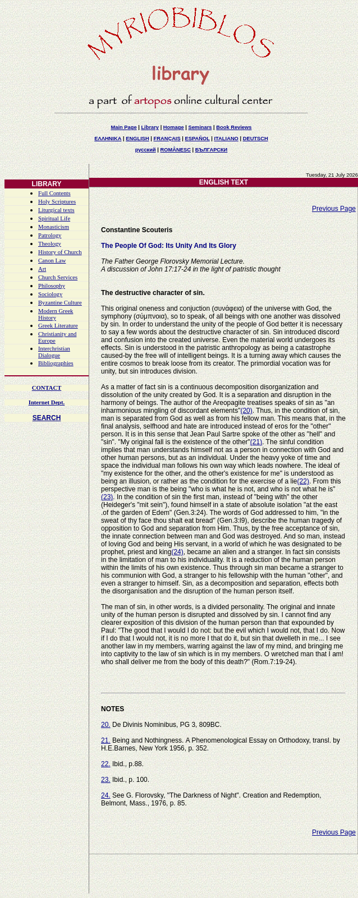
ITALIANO (226, 138)
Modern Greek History (55, 314)
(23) (107, 497)
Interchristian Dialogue (54, 352)
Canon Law (52, 260)
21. (106, 740)
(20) (246, 411)
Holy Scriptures (57, 202)
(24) (177, 552)
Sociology (50, 294)
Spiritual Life (54, 218)
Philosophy (51, 286)
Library (150, 127)
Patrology (49, 235)
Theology (49, 244)
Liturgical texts (56, 210)
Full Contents (54, 193)
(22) (303, 481)
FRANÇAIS (166, 138)
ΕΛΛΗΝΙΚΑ (107, 138)
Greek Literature (58, 326)
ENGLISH (137, 138)
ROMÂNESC (175, 150)
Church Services (57, 277)
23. (106, 780)
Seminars (200, 127)
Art (42, 269)
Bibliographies (56, 363)
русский (145, 150)
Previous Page (334, 209)
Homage (173, 127)
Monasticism (53, 227)
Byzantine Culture (60, 303)
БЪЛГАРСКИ (211, 150)
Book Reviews (233, 127)
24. (106, 795)
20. (106, 725)
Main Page (123, 127)
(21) (256, 442)
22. (106, 764)
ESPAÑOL (197, 138)
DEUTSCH (255, 138)
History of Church (60, 252)
